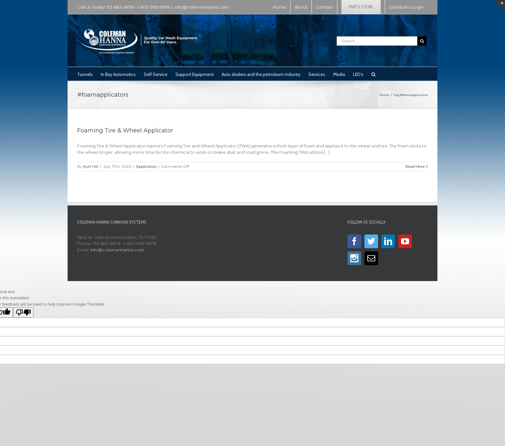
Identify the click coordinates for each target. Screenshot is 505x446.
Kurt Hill (90, 166)
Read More (415, 166)
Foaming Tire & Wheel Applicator (125, 130)
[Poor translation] (23, 312)
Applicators (146, 166)
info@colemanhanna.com (202, 7)
